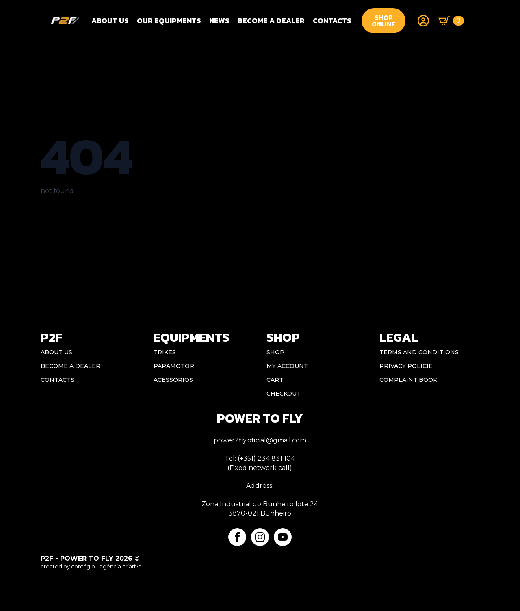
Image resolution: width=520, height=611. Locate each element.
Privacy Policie (406, 366)
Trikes (165, 352)
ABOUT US (56, 352)
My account (287, 366)
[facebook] (237, 537)
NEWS (219, 20)
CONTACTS (332, 20)
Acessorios (173, 380)
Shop (275, 352)
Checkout (283, 393)
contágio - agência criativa (106, 566)
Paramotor (174, 366)
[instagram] (260, 537)
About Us (110, 20)
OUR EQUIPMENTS (169, 20)
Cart (274, 380)
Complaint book (408, 380)
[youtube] (283, 537)
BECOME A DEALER (271, 20)
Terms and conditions (419, 352)
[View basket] (451, 21)
